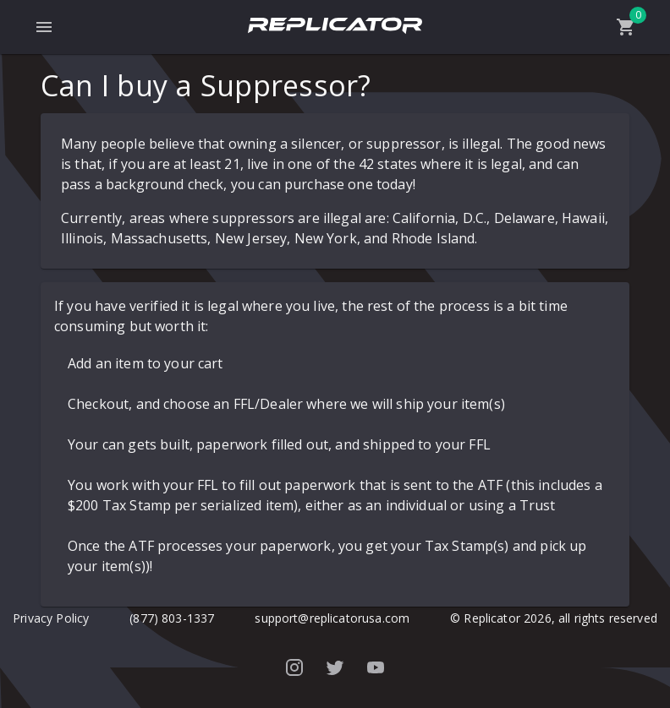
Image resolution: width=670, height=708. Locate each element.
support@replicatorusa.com (332, 618)
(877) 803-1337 (171, 618)
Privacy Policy (51, 618)
